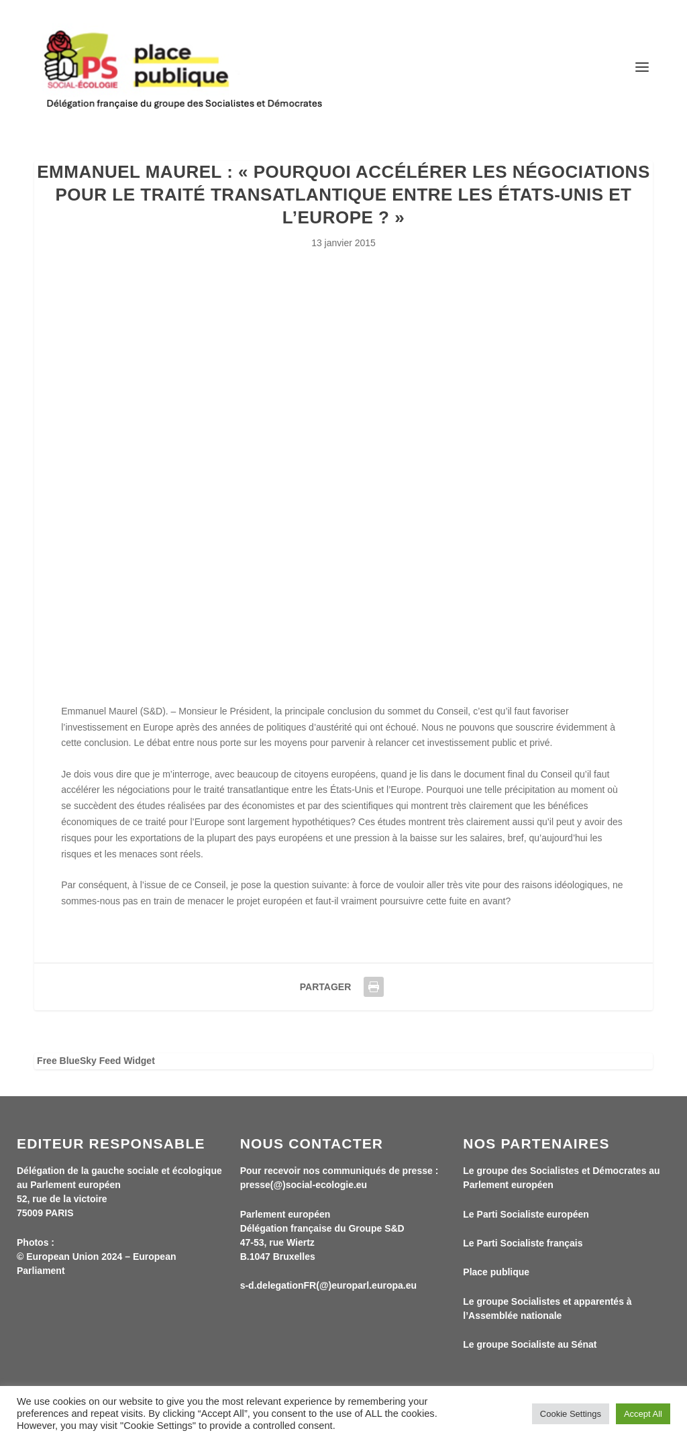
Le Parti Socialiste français (522, 1243)
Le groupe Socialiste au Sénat (529, 1344)
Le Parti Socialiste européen (526, 1214)
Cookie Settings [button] (570, 1414)
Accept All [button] (643, 1414)
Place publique (496, 1272)
